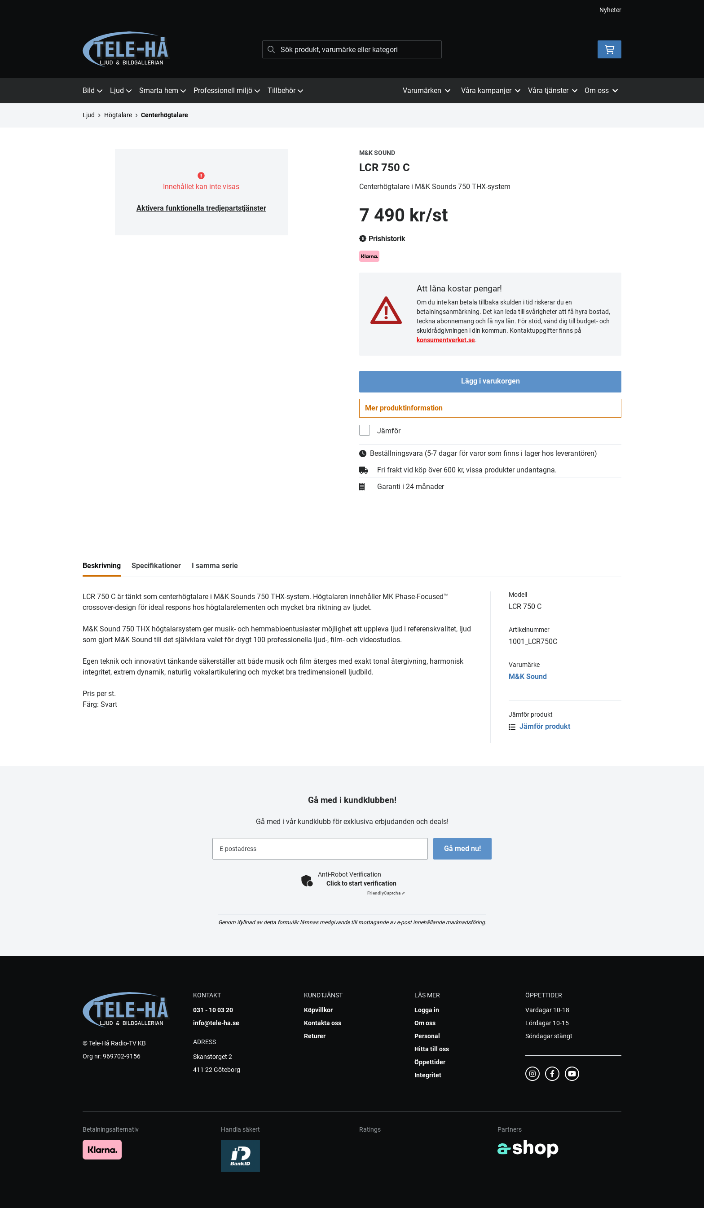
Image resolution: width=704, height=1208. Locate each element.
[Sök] (352, 49)
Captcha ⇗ (386, 893)
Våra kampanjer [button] (490, 90)
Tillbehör (286, 90)
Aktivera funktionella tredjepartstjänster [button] (201, 208)
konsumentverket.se (446, 340)
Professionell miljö (227, 90)
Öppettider (429, 1062)
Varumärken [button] (426, 90)
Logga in (426, 1010)
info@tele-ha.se (216, 1023)
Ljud (121, 90)
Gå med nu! (463, 848)
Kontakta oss (322, 1023)
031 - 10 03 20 (213, 1010)
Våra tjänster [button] (552, 90)
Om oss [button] (601, 90)
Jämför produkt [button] (539, 728)
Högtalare (118, 115)
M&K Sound (528, 678)
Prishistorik (382, 239)
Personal (427, 1036)
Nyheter (610, 9)
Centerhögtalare (164, 115)
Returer (315, 1036)
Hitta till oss (431, 1049)
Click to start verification (361, 883)
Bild (93, 90)
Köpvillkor (318, 1010)
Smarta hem (162, 90)
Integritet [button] (427, 1075)
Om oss (425, 1023)
